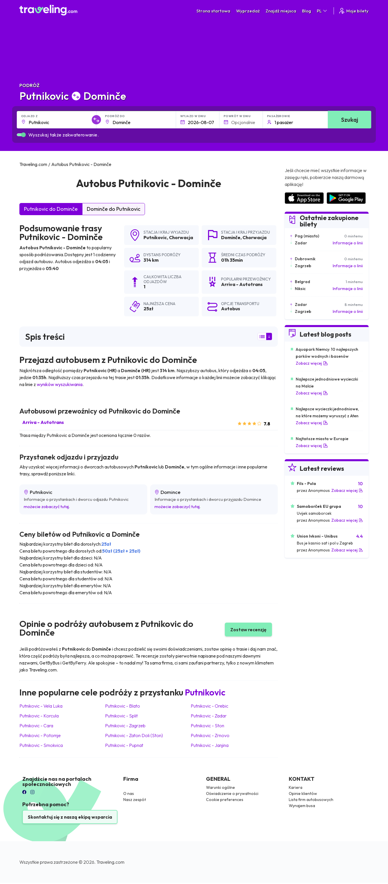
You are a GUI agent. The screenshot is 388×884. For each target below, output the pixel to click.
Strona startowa (213, 11)
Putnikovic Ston (207, 725)
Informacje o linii (348, 243)
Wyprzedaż (248, 11)
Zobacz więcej (312, 363)
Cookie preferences (224, 799)
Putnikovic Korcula (39, 716)
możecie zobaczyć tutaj (46, 506)
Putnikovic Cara (36, 725)
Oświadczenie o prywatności (232, 793)
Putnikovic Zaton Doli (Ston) (134, 735)
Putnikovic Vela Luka (40, 706)
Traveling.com (110, 862)
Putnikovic (155, 237)
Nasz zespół (134, 799)
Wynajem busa (302, 805)
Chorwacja (181, 237)
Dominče (230, 237)
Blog (306, 11)
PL (322, 11)
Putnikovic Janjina (210, 745)
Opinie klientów (303, 793)
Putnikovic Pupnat (124, 745)
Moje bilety (353, 10)
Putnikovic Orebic (209, 706)
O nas (128, 793)
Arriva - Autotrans (43, 422)
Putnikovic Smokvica (41, 745)
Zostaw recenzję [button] (248, 629)
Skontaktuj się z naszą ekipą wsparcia (70, 817)
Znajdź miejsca (281, 11)
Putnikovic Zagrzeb (125, 725)
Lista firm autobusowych (311, 799)
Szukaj (349, 119)
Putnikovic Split (121, 716)
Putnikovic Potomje (40, 735)
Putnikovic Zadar (209, 716)
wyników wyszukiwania (59, 384)
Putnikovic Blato (122, 706)
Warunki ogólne (220, 787)
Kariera (295, 787)
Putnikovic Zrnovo (210, 735)
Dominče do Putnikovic (113, 209)
